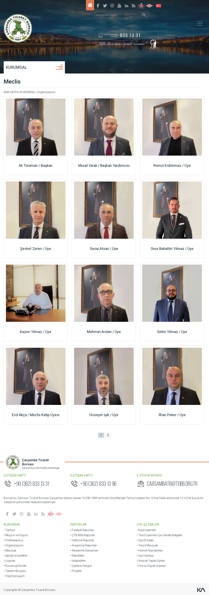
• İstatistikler (78, 560)
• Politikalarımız (14, 540)
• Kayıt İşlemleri (146, 530)
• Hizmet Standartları (150, 550)
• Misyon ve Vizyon (16, 535)
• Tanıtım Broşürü (15, 571)
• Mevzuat (10, 550)
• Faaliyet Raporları (82, 530)
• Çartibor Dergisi (81, 565)
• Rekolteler (77, 555)
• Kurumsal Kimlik (15, 565)
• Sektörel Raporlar (82, 540)
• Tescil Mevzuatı (147, 545)
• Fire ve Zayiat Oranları (151, 565)
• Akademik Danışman (84, 550)
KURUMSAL (16, 67)
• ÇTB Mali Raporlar (82, 535)
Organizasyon (47, 92)
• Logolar (10, 560)
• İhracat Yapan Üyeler (151, 560)
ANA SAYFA (11, 92)
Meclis (12, 81)
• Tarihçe (9, 530)
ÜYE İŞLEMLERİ (148, 524)
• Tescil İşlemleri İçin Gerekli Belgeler (159, 535)
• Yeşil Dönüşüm (14, 576)
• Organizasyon (14, 545)
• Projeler (76, 571)
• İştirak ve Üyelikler (16, 555)
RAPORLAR (78, 524)
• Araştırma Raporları (83, 545)
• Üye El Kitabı (145, 540)
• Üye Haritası (145, 555)
